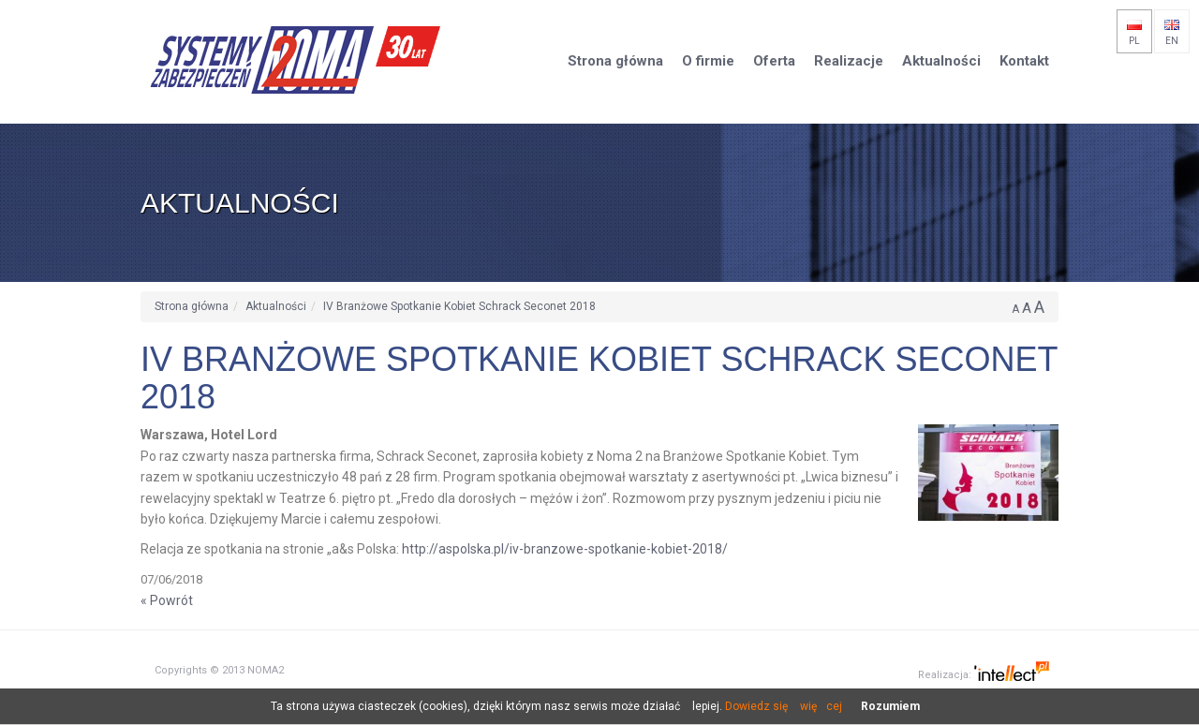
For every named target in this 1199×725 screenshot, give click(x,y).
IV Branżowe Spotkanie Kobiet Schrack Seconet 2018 (459, 306)
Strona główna (192, 306)
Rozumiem (890, 706)
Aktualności (275, 306)
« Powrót (167, 600)
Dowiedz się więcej (783, 706)
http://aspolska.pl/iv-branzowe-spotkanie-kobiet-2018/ (565, 548)
